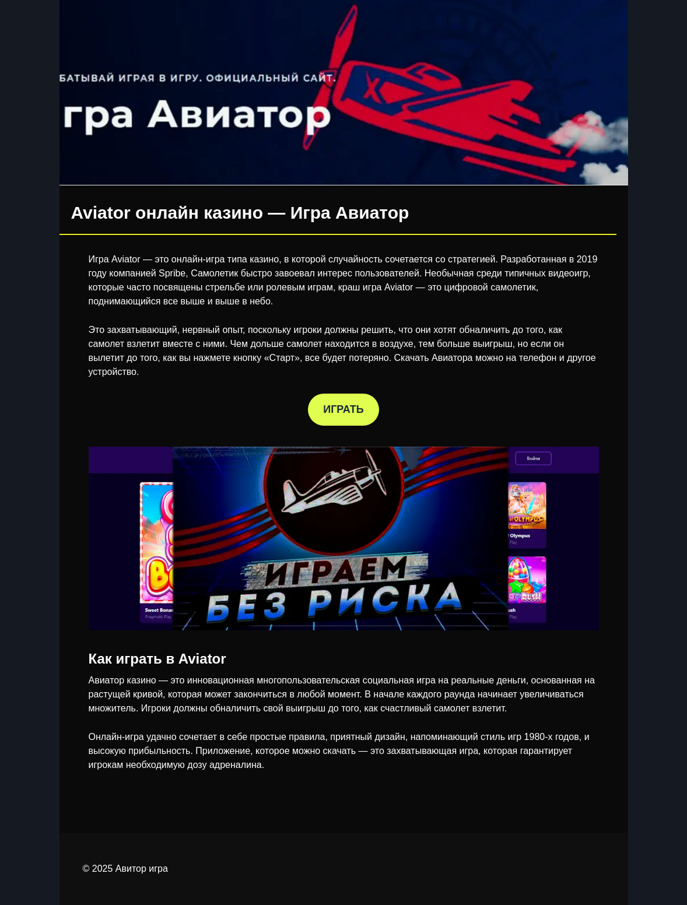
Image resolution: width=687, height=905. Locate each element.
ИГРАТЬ (343, 409)
